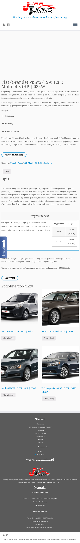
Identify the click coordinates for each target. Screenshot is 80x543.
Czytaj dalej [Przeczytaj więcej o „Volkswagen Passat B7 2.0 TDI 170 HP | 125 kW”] (49, 399)
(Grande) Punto (16, 163)
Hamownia (40, 430)
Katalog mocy (40, 436)
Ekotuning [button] (7, 123)
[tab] (7, 171)
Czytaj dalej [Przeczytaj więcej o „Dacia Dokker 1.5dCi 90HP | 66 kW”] (8, 338)
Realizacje (48, 163)
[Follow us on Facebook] (9, 24)
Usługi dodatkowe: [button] (10, 131)
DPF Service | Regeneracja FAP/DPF (40, 427)
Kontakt (40, 439)
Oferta (40, 451)
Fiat (41, 163)
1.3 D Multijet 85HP (31, 163)
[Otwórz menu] (75, 25)
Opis (7, 171)
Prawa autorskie (43, 447)
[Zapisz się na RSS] (5, 24)
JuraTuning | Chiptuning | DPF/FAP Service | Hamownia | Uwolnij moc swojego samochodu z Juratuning (42, 539)
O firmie (40, 442)
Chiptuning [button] (7, 116)
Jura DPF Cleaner (40, 433)
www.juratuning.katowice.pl (45, 527)
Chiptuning (40, 424)
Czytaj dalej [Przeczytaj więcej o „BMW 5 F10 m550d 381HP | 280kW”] (49, 338)
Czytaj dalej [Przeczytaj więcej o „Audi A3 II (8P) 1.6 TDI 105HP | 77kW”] (8, 395)
